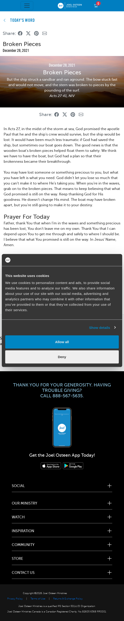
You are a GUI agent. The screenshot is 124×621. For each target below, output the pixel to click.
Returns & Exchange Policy (68, 598)
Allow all (62, 342)
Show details (99, 327)
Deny (62, 357)
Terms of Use (38, 598)
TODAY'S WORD (22, 20)
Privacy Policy (15, 598)
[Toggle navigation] (27, 5)
